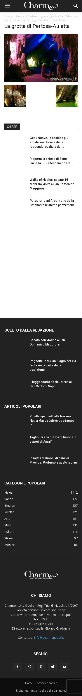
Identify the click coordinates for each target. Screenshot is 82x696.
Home (8, 16)
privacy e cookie (47, 683)
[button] (76, 6)
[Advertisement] (41, 261)
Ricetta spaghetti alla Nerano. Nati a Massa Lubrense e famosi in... (52, 421)
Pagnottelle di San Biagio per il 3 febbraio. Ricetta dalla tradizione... (53, 365)
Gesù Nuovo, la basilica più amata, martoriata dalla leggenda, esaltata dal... (49, 142)
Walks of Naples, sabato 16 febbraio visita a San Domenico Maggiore (52, 184)
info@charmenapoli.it (49, 637)
